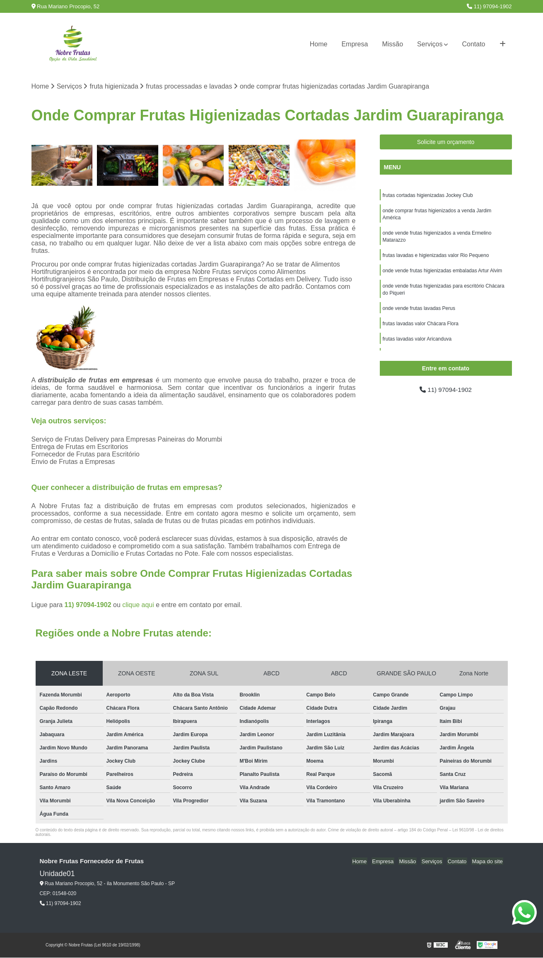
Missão (392, 44)
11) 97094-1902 (489, 6)
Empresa (354, 44)
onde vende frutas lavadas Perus (419, 312)
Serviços (429, 44)
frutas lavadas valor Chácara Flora (421, 328)
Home (319, 44)
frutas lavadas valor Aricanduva (417, 344)
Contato (473, 44)
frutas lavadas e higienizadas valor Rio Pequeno (436, 258)
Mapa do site (488, 862)
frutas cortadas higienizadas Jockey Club (428, 196)
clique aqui (138, 605)
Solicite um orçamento (446, 142)
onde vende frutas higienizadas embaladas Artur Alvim (442, 273)
